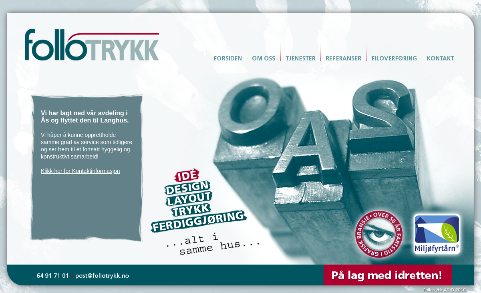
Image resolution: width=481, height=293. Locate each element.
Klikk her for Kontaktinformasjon (80, 171)
